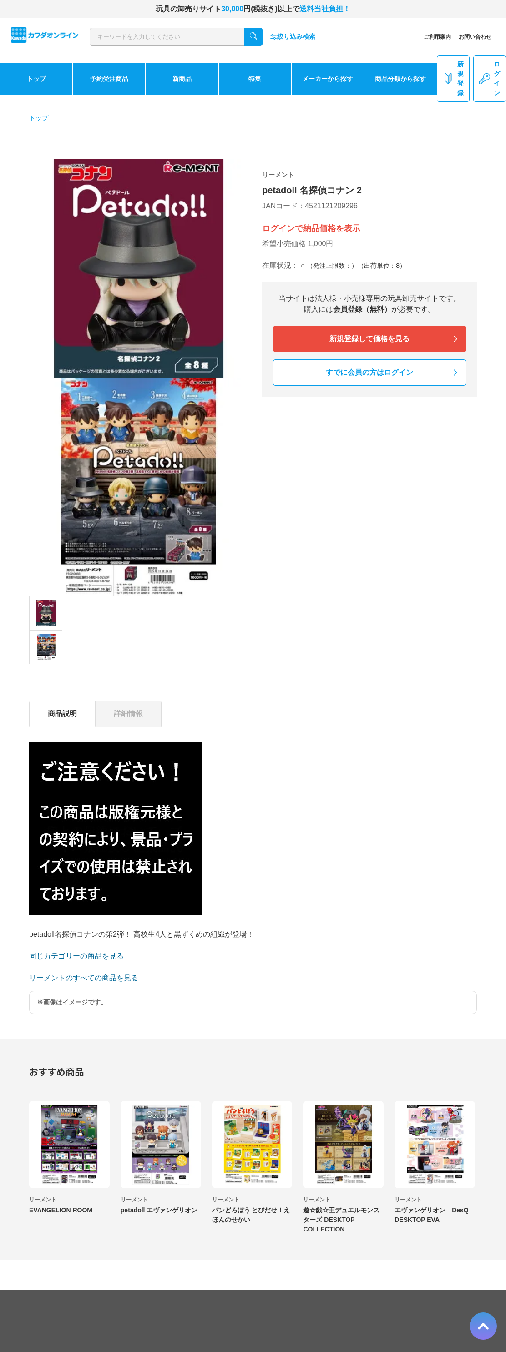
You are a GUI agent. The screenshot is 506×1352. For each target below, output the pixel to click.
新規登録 (453, 78)
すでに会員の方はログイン (369, 372)
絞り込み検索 (292, 36)
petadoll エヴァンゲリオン (159, 1210)
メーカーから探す (327, 78)
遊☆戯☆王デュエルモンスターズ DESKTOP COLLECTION (341, 1219)
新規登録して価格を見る (369, 339)
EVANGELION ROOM (60, 1210)
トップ (36, 78)
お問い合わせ (475, 37)
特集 (254, 78)
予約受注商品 (109, 78)
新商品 (182, 78)
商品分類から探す (400, 78)
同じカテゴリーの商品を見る (76, 956)
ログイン (489, 78)
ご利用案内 (437, 37)
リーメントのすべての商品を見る (83, 978)
